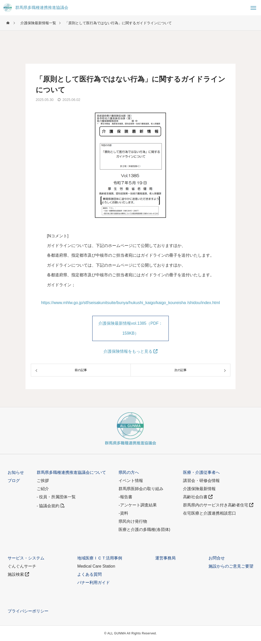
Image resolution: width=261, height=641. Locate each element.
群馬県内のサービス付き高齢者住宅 (218, 505)
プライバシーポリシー (28, 611)
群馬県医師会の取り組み (141, 489)
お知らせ (16, 472)
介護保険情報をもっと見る (130, 351)
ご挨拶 (43, 480)
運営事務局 (165, 558)
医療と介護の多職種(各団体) (144, 529)
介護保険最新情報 (199, 489)
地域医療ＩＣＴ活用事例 (99, 558)
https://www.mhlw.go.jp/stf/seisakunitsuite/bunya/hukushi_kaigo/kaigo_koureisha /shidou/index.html (130, 302)
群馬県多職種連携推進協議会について (71, 472)
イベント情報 (131, 480)
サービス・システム (26, 558)
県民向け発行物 (133, 521)
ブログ (14, 480)
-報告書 (125, 497)
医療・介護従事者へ (201, 472)
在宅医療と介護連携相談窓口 (209, 513)
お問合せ (216, 558)
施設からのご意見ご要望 (230, 566)
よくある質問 (89, 574)
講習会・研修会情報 (201, 480)
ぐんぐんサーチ (22, 566)
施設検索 (18, 574)
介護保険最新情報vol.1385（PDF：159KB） (130, 328)
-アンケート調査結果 (137, 505)
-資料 (123, 513)
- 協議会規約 (51, 506)
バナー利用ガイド (93, 582)
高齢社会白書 (198, 497)
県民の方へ (129, 472)
